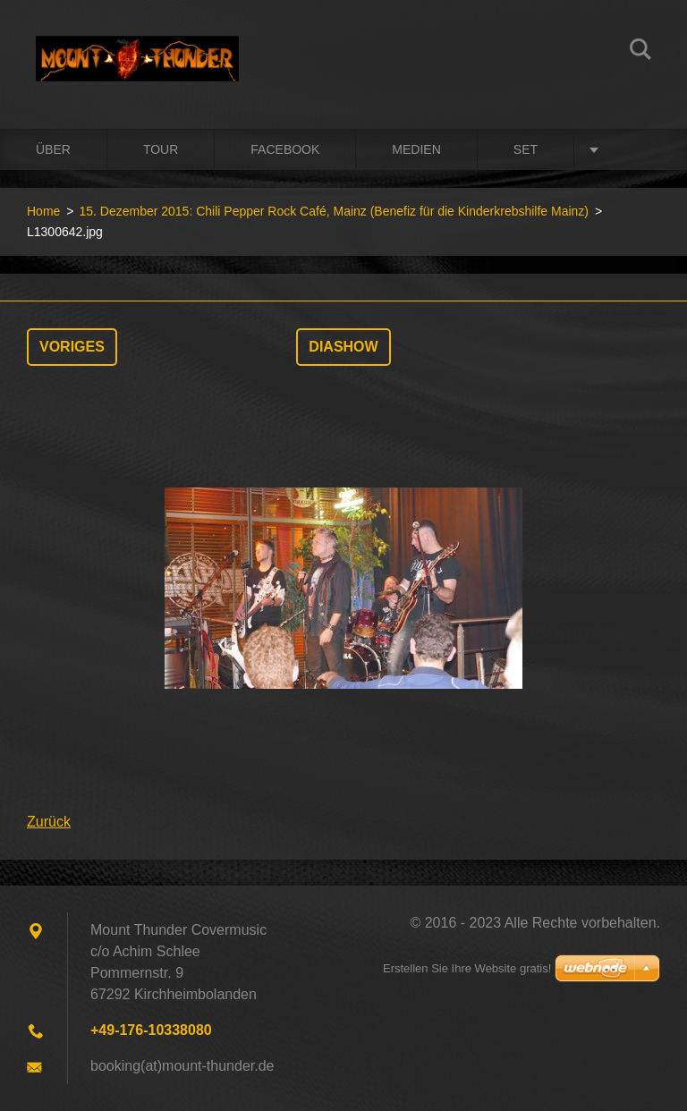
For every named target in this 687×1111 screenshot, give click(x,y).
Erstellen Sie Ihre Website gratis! (467, 968)
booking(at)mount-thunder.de (182, 1065)
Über (53, 149)
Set (525, 149)
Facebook (284, 149)
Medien (416, 149)
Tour (160, 149)
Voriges (72, 346)
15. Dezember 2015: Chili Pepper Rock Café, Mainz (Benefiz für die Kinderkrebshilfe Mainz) (334, 211)
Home (43, 211)
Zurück (49, 821)
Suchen (640, 52)
